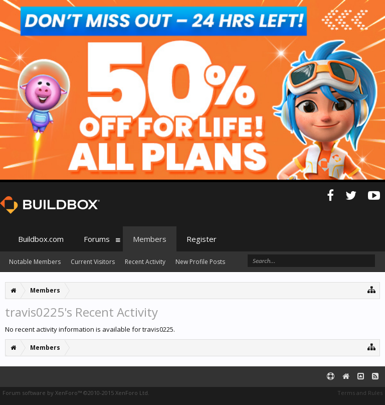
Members (149, 239)
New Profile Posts (200, 261)
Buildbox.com (41, 239)
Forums (97, 239)
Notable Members (35, 261)
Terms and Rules (359, 392)
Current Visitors (93, 261)
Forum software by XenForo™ (76, 392)
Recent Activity (145, 261)
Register (201, 239)
